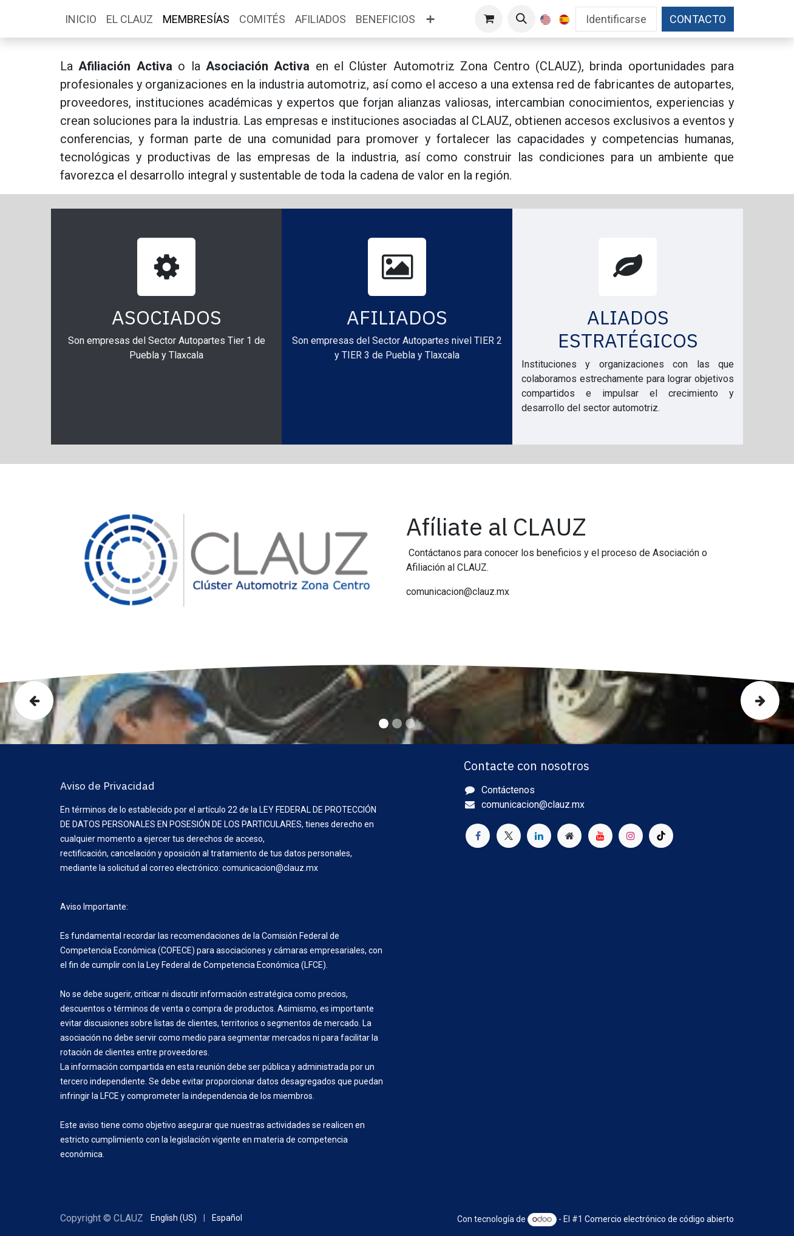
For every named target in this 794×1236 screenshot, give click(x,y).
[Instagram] (631, 836)
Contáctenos (508, 790)
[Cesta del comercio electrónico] (489, 19)
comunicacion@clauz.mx (533, 804)
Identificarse (616, 19)
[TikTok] (661, 836)
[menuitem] (80, 19)
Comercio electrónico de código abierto (659, 1219)
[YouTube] (600, 836)
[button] (521, 19)
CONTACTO (698, 19)
